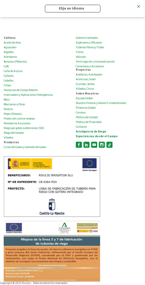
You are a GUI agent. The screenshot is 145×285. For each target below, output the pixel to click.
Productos (11, 142)
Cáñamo (8, 76)
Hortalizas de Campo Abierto (21, 90)
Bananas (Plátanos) (15, 61)
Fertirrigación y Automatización (95, 61)
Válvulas (81, 57)
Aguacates (10, 47)
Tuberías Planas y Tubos (90, 47)
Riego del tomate (14, 133)
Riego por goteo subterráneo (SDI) (24, 128)
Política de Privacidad (88, 122)
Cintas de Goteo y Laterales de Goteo (25, 147)
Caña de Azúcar (13, 71)
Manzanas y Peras (14, 104)
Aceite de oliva (12, 42)
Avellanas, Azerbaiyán (89, 74)
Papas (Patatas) (13, 114)
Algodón (9, 52)
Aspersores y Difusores (89, 42)
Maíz (7, 99)
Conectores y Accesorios (90, 66)
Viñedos (8, 137)
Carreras (81, 112)
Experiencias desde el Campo (97, 136)
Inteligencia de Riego (91, 131)
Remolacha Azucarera (17, 123)
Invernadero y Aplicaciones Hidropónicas (28, 95)
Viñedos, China (85, 89)
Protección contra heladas (19, 118)
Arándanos (10, 57)
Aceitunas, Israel (86, 79)
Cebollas (8, 80)
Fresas (7, 85)
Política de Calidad (87, 117)
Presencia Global (86, 108)
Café (6, 66)
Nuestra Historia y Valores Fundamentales (101, 103)
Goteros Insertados (87, 38)
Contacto (81, 127)
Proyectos (83, 70)
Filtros (79, 52)
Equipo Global (84, 98)
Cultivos (10, 38)
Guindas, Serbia (85, 84)
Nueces (8, 109)
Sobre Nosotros (87, 93)
